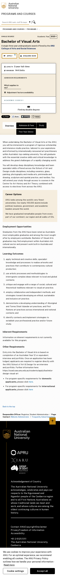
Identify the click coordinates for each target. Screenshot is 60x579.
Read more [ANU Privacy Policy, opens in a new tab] (9, 565)
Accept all (42, 571)
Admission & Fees (26, 125)
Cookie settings (15, 571)
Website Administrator (20, 417)
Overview (9, 126)
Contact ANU (18, 527)
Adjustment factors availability (19, 93)
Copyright (30, 527)
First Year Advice (26, 132)
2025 (53, 37)
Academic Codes (14, 100)
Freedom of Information (31, 530)
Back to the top (9, 407)
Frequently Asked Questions (43, 417)
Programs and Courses (18, 13)
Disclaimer (41, 527)
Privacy (15, 530)
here (31, 382)
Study (41, 125)
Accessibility (18, 533)
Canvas (35, 116)
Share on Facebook (15, 116)
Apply (9, 55)
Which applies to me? (11, 86)
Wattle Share (25, 116)
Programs (31, 29)
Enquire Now (28, 56)
